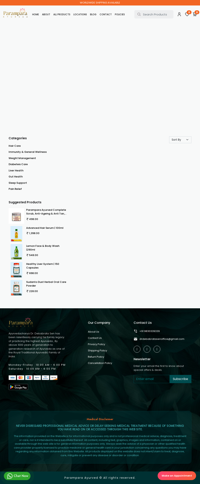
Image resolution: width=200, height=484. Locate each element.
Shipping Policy (97, 350)
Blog (93, 14)
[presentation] (163, 395)
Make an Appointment (177, 476)
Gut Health (16, 176)
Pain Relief (15, 189)
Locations (80, 14)
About (46, 14)
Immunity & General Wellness (28, 152)
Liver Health (16, 170)
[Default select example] (180, 139)
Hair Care (15, 146)
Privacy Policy (96, 344)
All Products (61, 14)
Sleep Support (18, 183)
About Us (93, 332)
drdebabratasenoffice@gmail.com (159, 339)
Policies (120, 14)
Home (35, 14)
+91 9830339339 (147, 331)
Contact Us (95, 338)
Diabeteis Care (18, 164)
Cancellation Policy (100, 363)
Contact (106, 14)
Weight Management (22, 158)
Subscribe (180, 379)
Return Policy (96, 357)
